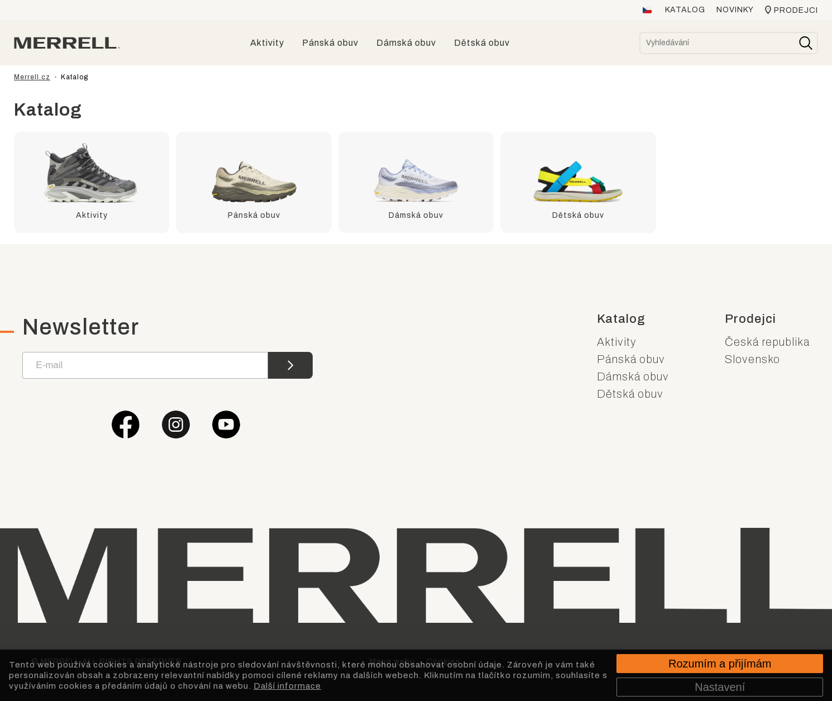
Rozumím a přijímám (719, 663)
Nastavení (720, 687)
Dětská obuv (630, 394)
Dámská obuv (633, 376)
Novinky (735, 10)
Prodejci (796, 10)
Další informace (287, 685)
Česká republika (767, 342)
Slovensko (752, 359)
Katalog (685, 10)
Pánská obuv (631, 359)
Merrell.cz (32, 77)
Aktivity (617, 342)
